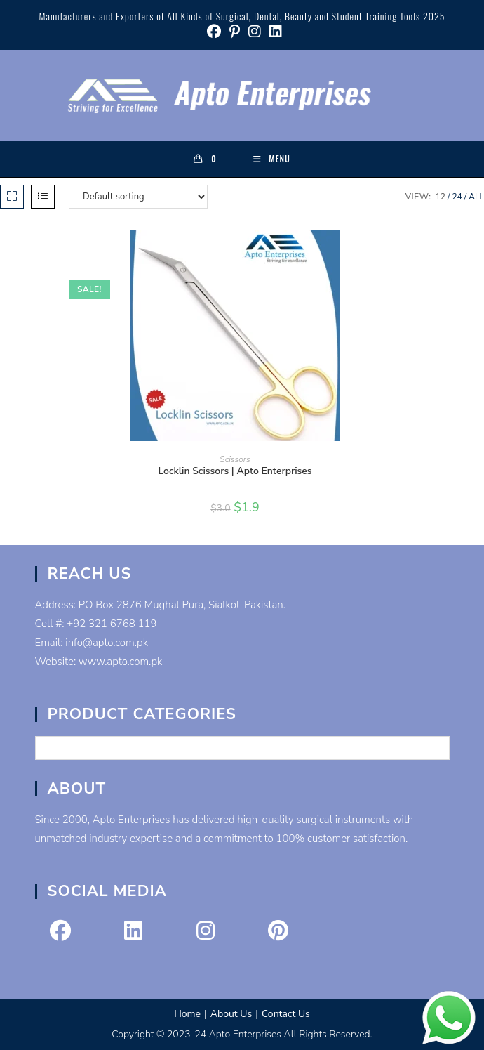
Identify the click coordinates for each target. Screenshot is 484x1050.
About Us (231, 1014)
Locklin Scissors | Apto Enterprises (234, 471)
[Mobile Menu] (272, 158)
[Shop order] (138, 197)
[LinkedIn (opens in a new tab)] (273, 32)
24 (457, 196)
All (476, 196)
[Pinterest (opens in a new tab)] (234, 32)
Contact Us (286, 1014)
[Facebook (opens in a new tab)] (214, 32)
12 (440, 196)
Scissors (235, 459)
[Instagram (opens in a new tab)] (254, 32)
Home (187, 1014)
